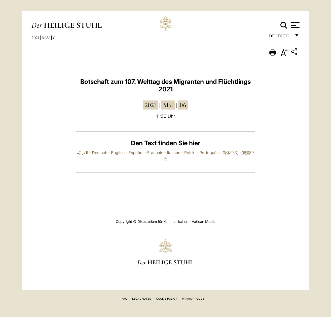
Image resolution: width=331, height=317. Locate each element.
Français (155, 152)
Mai (46, 38)
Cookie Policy (166, 298)
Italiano (173, 152)
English (118, 152)
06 (183, 105)
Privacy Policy (193, 298)
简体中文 (230, 152)
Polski (190, 152)
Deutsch (280, 37)
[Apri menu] (295, 25)
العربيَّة (82, 152)
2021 (35, 38)
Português (208, 152)
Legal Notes (141, 298)
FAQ (124, 298)
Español (135, 152)
